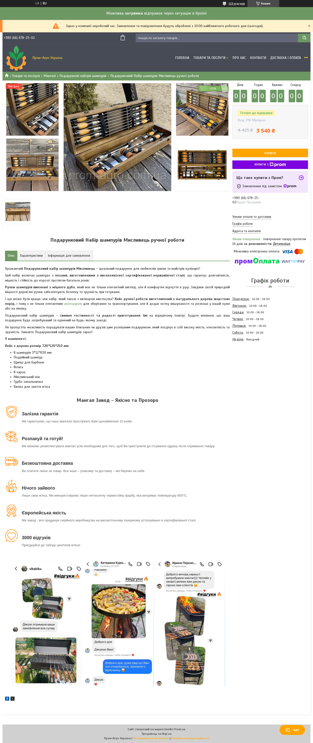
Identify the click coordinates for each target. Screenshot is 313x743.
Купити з (270, 164)
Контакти (258, 58)
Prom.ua (179, 729)
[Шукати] (304, 38)
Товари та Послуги (209, 58)
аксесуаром (73, 304)
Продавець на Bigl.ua (157, 733)
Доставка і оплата (285, 58)
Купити (270, 153)
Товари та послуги (26, 76)
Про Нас (239, 58)
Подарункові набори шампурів (82, 76)
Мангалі (50, 76)
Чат (292, 730)
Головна (182, 58)
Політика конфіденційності (190, 738)
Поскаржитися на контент (151, 738)
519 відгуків (237, 3)
